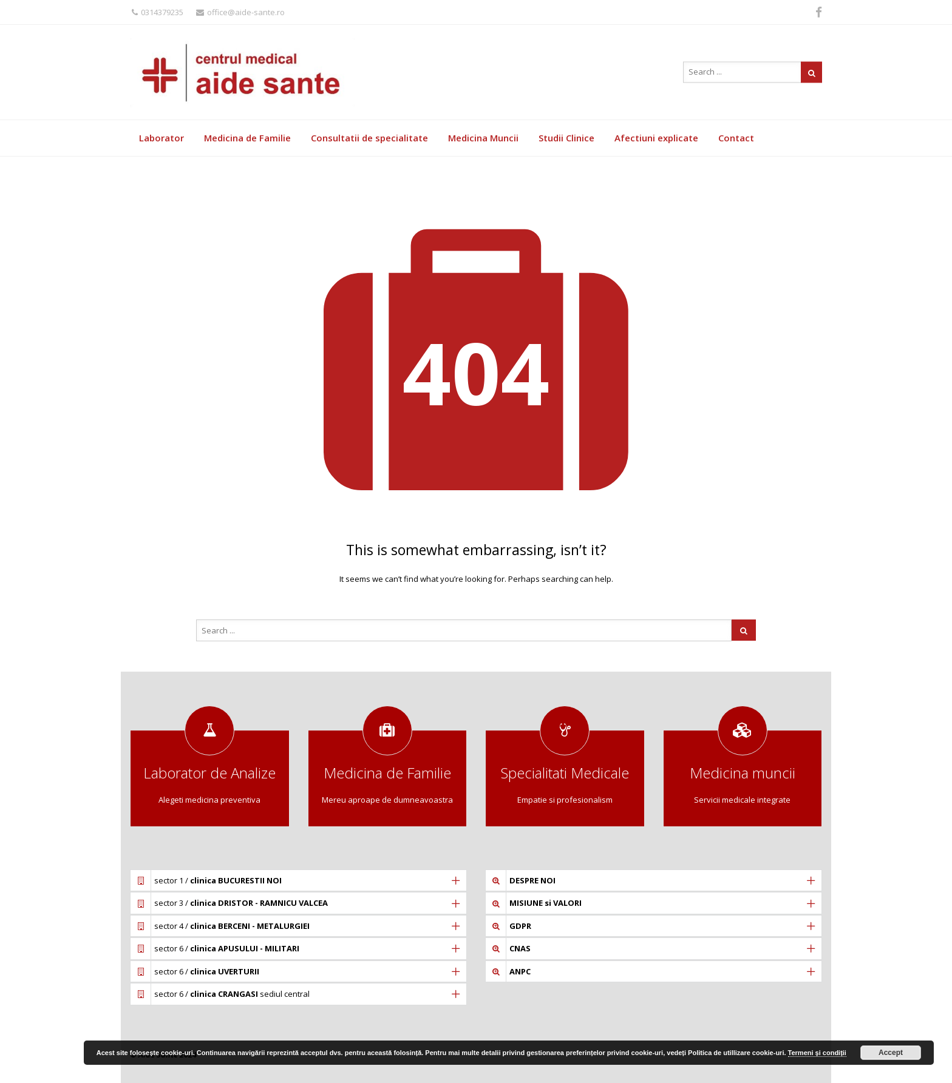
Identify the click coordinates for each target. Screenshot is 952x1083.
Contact (736, 138)
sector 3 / (241, 902)
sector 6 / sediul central (232, 993)
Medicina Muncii (483, 138)
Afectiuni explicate (656, 138)
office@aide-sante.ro (240, 12)
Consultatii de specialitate (369, 138)
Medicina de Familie (247, 138)
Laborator (161, 138)
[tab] (298, 880)
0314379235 (157, 12)
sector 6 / (226, 948)
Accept (891, 1052)
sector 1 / (218, 880)
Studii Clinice (566, 138)
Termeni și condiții (817, 1052)
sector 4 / (232, 925)
